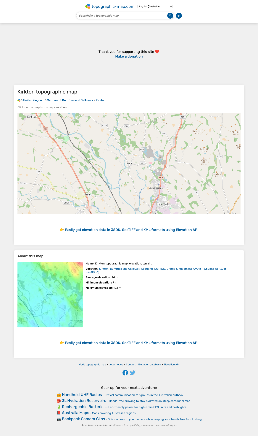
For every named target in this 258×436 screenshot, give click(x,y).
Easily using (132, 230)
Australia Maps (75, 412)
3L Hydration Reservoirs (84, 400)
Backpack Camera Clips (83, 418)
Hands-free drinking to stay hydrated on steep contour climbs (149, 401)
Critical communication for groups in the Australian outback (144, 395)
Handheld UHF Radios (82, 394)
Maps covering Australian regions (114, 413)
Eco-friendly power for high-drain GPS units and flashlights (147, 407)
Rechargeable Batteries (84, 406)
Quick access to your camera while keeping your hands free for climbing (155, 419)
